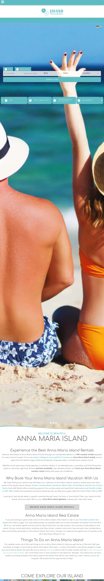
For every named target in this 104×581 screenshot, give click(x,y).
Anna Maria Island (52, 12)
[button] (48, 423)
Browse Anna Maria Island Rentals (52, 507)
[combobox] (52, 73)
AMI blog (50, 550)
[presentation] (2, 100)
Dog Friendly (25, 69)
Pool (10, 69)
